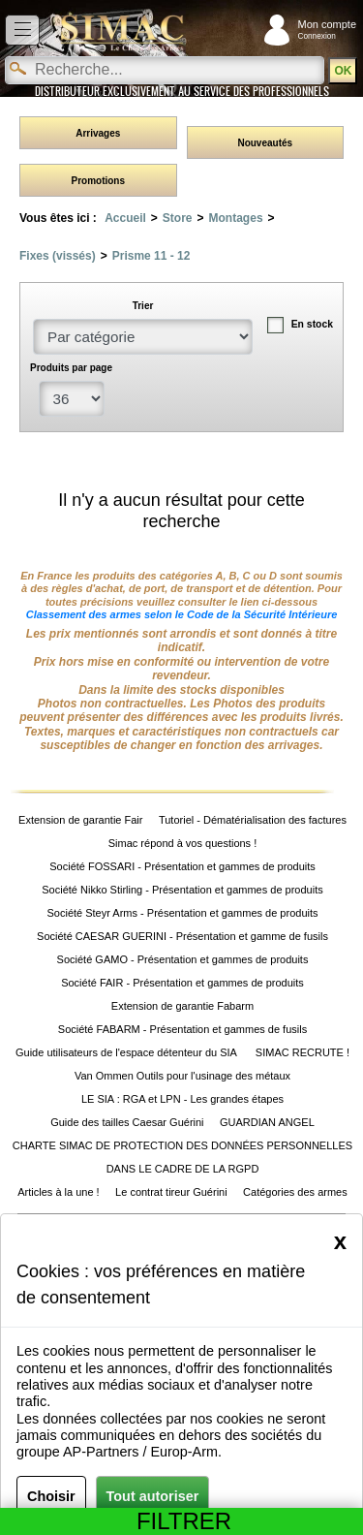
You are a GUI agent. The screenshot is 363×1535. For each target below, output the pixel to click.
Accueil (125, 218)
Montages (236, 218)
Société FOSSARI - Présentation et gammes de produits (182, 866)
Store (178, 218)
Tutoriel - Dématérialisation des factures (253, 820)
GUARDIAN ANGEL (267, 1122)
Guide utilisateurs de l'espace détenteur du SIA (127, 1052)
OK (342, 71)
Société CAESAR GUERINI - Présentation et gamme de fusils (182, 936)
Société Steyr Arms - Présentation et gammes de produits (182, 913)
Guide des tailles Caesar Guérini (126, 1122)
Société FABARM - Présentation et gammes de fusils (182, 1029)
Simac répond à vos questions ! (182, 843)
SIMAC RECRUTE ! (302, 1052)
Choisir (51, 1496)
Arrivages (98, 133)
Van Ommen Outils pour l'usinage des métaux (182, 1075)
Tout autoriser (152, 1496)
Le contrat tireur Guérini (171, 1192)
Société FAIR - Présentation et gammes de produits (182, 982)
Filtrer (191, 1521)
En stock (312, 324)
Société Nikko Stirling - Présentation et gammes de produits (182, 889)
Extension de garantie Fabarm (182, 1006)
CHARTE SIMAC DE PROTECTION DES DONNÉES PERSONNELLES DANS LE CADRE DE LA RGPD (182, 1157)
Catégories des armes (295, 1192)
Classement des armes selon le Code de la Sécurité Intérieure (182, 614)
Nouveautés (264, 143)
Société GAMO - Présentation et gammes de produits (183, 959)
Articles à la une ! (58, 1192)
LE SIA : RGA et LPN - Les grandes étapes (182, 1099)
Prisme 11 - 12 (151, 256)
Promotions (98, 180)
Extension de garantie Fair (80, 820)
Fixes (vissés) (57, 256)
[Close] (340, 1241)
